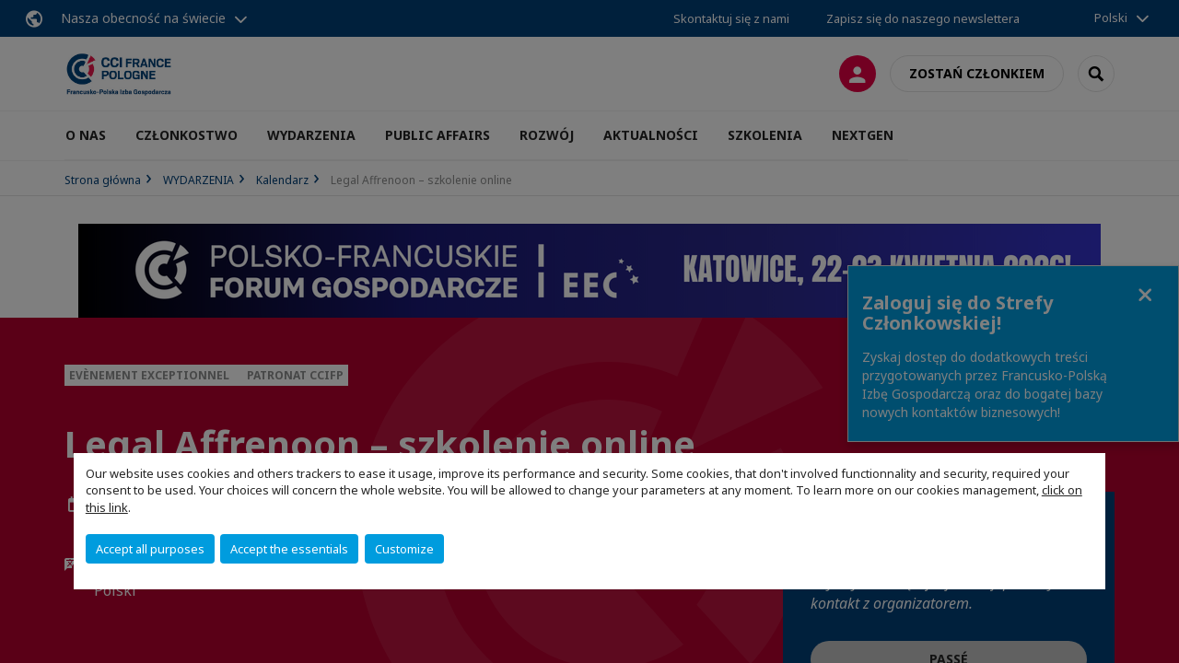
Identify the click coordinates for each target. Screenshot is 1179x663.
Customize (404, 549)
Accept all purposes (150, 549)
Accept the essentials (289, 549)
